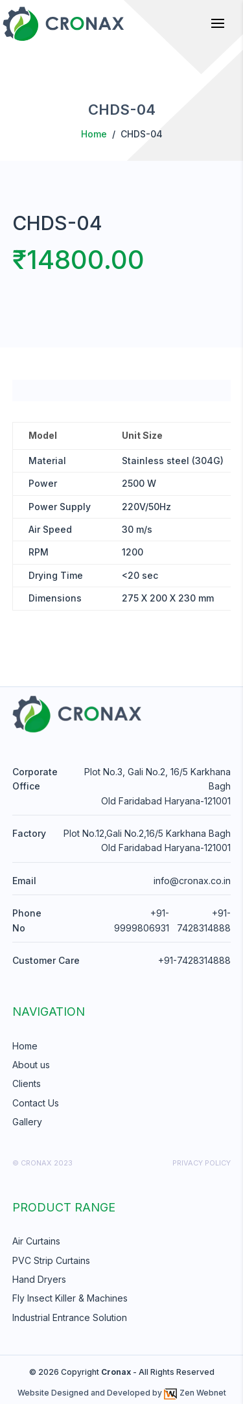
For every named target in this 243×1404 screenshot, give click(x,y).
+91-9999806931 (141, 920)
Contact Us (35, 1102)
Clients (26, 1083)
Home (94, 133)
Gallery (27, 1121)
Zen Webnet (195, 1393)
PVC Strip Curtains (51, 1260)
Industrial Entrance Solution (69, 1317)
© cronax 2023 (42, 1162)
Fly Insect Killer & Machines (70, 1298)
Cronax (116, 1372)
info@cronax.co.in (192, 880)
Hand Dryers (39, 1279)
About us (31, 1064)
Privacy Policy (201, 1162)
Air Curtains (36, 1240)
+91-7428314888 (204, 920)
